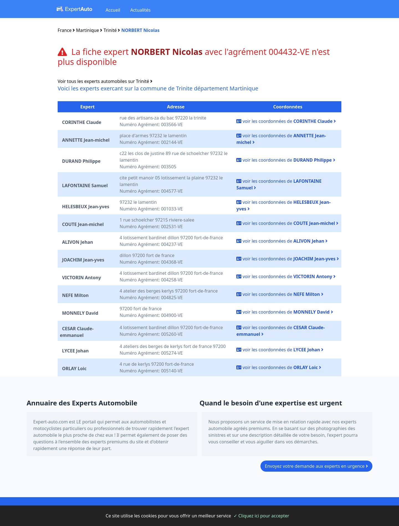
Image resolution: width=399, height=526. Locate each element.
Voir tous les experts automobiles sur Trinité (105, 81)
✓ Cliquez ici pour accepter (261, 516)
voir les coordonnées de (286, 121)
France (64, 30)
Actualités (140, 10)
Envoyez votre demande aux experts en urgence (316, 466)
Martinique (87, 30)
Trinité (110, 30)
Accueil (113, 10)
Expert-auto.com (50, 422)
